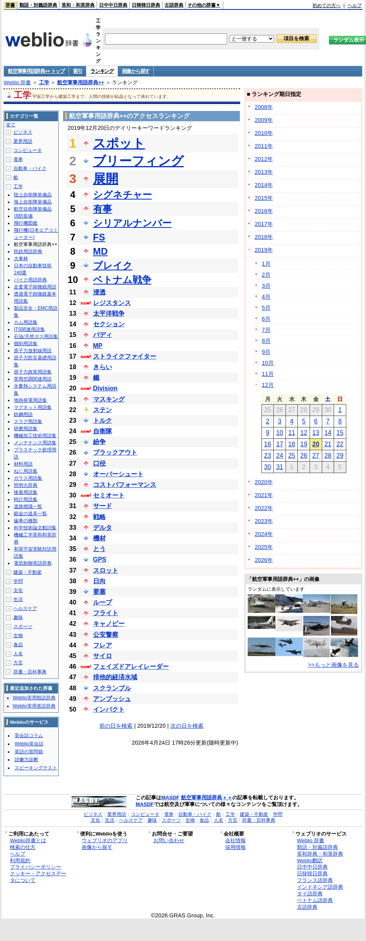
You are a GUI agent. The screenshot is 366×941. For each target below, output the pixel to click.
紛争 (99, 441)
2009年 (264, 120)
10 (279, 432)
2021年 (264, 495)
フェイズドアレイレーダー (131, 666)
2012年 (264, 159)
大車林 (21, 258)
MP (98, 345)
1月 (266, 264)
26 (303, 455)
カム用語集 (25, 322)
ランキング (102, 71)
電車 (18, 159)
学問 (18, 581)
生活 (18, 599)
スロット (105, 570)
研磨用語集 (25, 428)
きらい (102, 367)
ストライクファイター (124, 356)
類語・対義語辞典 (38, 5)
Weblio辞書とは (28, 840)
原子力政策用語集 (33, 372)
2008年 (264, 107)
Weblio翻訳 (310, 860)
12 (303, 432)
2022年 (264, 508)
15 (340, 432)
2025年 (264, 547)
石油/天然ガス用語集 (36, 336)
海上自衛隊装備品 (33, 202)
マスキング (109, 399)
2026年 (264, 560)
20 (315, 444)
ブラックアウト (115, 452)
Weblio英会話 (29, 744)
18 (291, 444)
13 (315, 432)
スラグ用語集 (28, 421)
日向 (99, 581)
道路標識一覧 (28, 506)
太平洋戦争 (109, 313)
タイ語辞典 (310, 894)
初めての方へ (326, 5)
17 (279, 444)
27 (315, 455)
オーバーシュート (118, 474)
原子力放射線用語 (33, 350)
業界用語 (22, 141)
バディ (102, 334)
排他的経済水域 (115, 677)
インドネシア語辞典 (320, 887)
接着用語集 (25, 492)
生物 (18, 635)
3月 (266, 286)
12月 (268, 385)
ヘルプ (354, 5)
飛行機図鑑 (25, 223)
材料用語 (23, 464)
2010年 (264, 133)
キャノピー (109, 623)
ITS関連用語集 (29, 329)
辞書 (10, 5)
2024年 (264, 534)
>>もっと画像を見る (333, 665)
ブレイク (113, 265)
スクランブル (112, 688)
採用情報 (235, 847)
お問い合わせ (168, 840)
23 (267, 455)
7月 (266, 330)
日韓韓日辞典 (146, 5)
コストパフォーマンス (124, 484)
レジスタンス (112, 302)
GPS (99, 559)
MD (100, 251)
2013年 (264, 172)
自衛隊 (102, 431)
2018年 (264, 237)
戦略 (99, 517)
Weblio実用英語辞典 (34, 706)
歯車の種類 (25, 520)
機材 (99, 538)
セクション (109, 324)
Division (105, 388)
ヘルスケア (25, 608)
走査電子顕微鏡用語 (35, 287)
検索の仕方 (22, 847)
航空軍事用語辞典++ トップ (36, 71)
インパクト (109, 709)
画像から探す (135, 71)
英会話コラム (29, 735)
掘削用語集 (25, 343)
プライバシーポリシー (35, 867)
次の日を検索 (187, 726)
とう (99, 548)
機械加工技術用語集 (35, 435)
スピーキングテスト (36, 768)
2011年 (264, 146)
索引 (77, 71)
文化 (18, 590)
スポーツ (22, 626)
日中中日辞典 (113, 5)
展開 (105, 179)
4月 (266, 297)
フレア (102, 645)
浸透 (99, 292)
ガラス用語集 (28, 478)
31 (279, 467)
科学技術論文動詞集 (35, 528)
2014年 (264, 185)
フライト (105, 613)
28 (327, 455)
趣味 (18, 617)
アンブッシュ (112, 698)
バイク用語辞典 (30, 280)
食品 (18, 644)
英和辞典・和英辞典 (320, 854)
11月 (268, 374)
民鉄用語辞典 (28, 251)
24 (279, 455)
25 (291, 455)
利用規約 (20, 860)
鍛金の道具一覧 (30, 513)
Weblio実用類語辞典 (34, 698)
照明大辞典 (25, 485)
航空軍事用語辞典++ (80, 82)
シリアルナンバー (132, 223)
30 (267, 467)
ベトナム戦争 (122, 279)
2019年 (264, 250)
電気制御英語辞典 (33, 563)
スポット (119, 143)
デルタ (102, 527)
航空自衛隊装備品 (33, 209)
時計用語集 (25, 499)
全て (10, 124)
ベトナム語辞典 (315, 900)
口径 (99, 463)
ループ (102, 602)
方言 (18, 663)
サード (102, 506)
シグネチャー (122, 194)
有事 (102, 208)
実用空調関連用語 (33, 379)
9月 (266, 352)
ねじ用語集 (25, 471)
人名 (18, 653)
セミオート (109, 495)
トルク (102, 420)
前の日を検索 (116, 726)
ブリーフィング (138, 161)
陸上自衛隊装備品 (33, 195)
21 (327, 444)
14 (327, 432)
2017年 (264, 224)
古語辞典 (173, 5)
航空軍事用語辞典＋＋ (206, 797)
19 (303, 444)
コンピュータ (27, 150)
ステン (102, 410)
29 (340, 455)
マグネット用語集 (33, 407)
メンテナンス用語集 (35, 443)
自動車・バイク (30, 168)
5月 (266, 308)
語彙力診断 (26, 759)
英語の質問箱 (29, 751)
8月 (266, 341)
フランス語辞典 (315, 880)
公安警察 (105, 634)
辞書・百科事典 (30, 672)
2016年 (264, 211)
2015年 (264, 198)
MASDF (170, 797)
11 (291, 432)
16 (267, 444)
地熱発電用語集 (30, 400)
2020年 (264, 482)
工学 (44, 82)
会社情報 (235, 840)
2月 (266, 275)
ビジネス (22, 132)
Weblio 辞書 (17, 82)
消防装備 (23, 216)
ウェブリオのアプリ (105, 840)
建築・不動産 (27, 572)
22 (340, 444)
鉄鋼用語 (23, 414)
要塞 (99, 591)
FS (99, 237)
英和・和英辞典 (78, 5)
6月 (266, 319)
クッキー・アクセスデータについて (38, 877)
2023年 (264, 521)
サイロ (102, 656)
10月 (268, 363)
